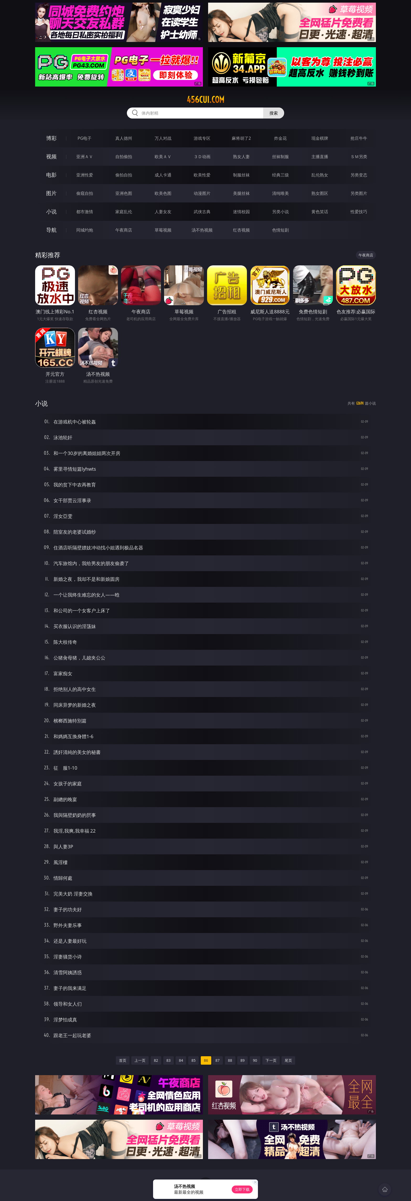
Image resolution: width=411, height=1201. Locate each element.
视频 (51, 156)
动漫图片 (202, 193)
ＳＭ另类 (358, 156)
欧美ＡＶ (163, 156)
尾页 (288, 1060)
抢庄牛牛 (358, 138)
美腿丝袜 (241, 193)
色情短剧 (280, 230)
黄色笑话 (319, 212)
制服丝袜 (241, 175)
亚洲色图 (123, 193)
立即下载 (242, 1189)
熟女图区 (319, 193)
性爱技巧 (358, 212)
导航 (51, 229)
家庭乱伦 (123, 212)
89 (242, 1060)
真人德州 (123, 138)
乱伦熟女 (319, 175)
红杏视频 (241, 230)
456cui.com (205, 99)
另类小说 (280, 212)
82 (156, 1060)
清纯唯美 (280, 193)
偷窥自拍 (84, 193)
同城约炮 (84, 230)
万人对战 (163, 138)
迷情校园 (241, 212)
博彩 (51, 138)
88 (230, 1060)
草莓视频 (163, 230)
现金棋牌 (319, 138)
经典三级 (280, 175)
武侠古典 (202, 212)
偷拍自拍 (123, 175)
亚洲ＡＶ (84, 156)
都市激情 (84, 212)
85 (193, 1060)
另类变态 (358, 175)
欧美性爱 (202, 175)
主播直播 (319, 156)
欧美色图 (163, 193)
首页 (122, 1060)
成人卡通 (163, 175)
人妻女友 (163, 212)
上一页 (139, 1060)
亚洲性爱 (84, 175)
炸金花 (280, 138)
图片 (51, 193)
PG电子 (84, 138)
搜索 (273, 113)
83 (168, 1060)
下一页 (271, 1060)
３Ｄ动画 (202, 156)
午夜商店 (123, 230)
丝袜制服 (280, 156)
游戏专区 (202, 138)
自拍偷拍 (123, 156)
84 (181, 1060)
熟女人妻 (241, 156)
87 (217, 1060)
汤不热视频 (202, 230)
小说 (51, 211)
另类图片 (358, 193)
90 (255, 1060)
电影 (51, 174)
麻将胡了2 (241, 138)
